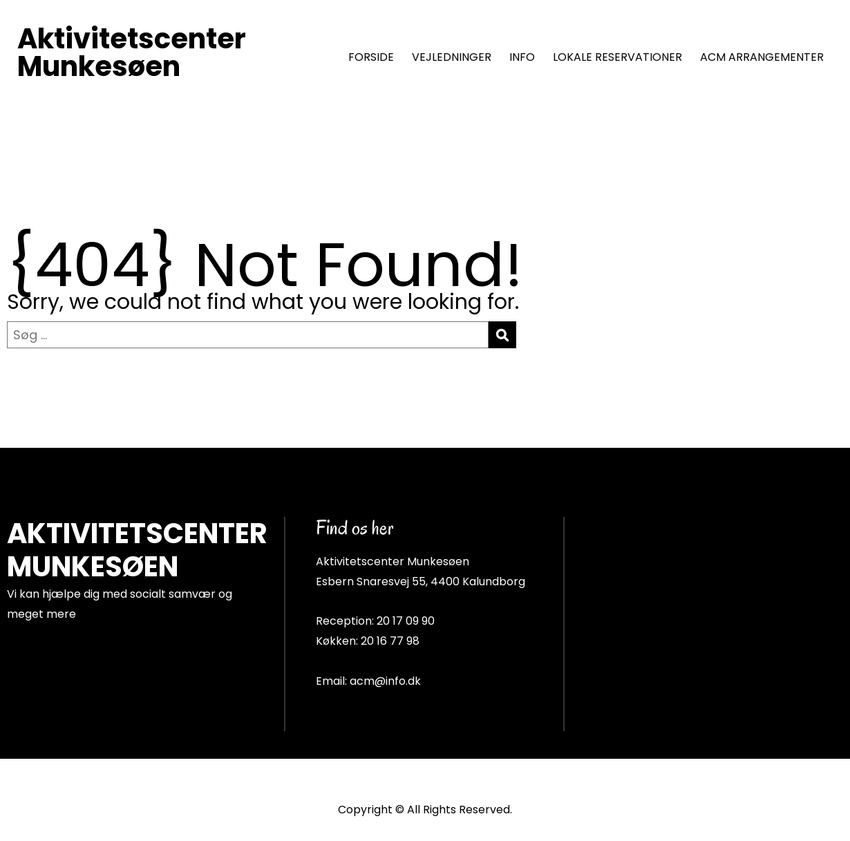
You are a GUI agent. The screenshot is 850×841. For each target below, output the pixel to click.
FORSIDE (371, 57)
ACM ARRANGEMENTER (762, 57)
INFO (522, 57)
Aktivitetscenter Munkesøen (131, 52)
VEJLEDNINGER (451, 57)
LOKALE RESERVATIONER (617, 57)
